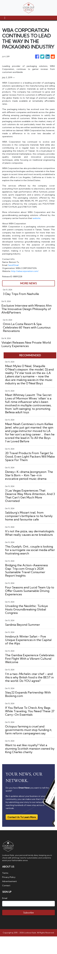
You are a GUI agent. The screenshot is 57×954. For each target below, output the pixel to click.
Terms (5, 873)
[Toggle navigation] (4, 18)
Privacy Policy (8, 877)
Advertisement (9, 881)
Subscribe (28, 912)
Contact (6, 885)
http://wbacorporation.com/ (25, 271)
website (36, 218)
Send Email (13, 265)
